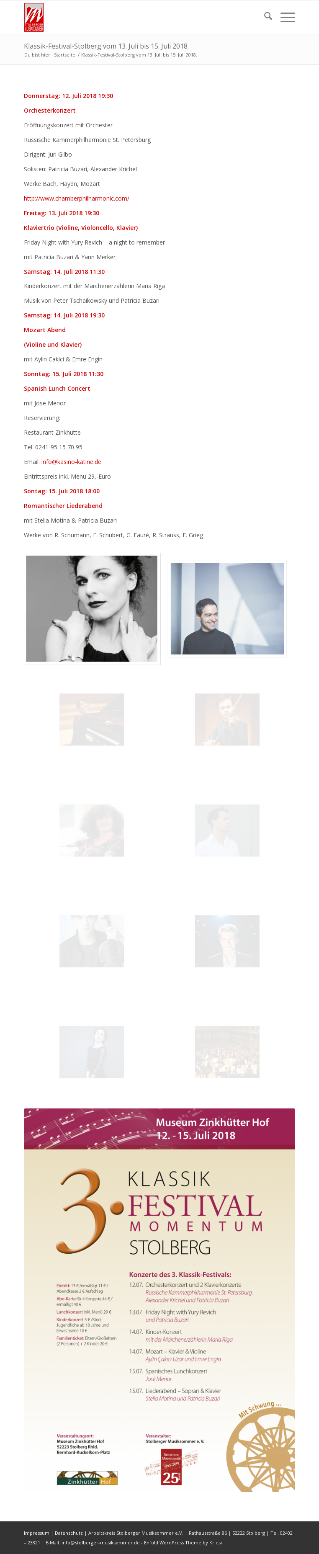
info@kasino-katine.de (71, 462)
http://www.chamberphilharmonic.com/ (76, 198)
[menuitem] (264, 17)
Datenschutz (69, 1533)
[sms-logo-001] (132, 17)
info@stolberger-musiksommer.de (101, 1542)
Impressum (36, 1533)
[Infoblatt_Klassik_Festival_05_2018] (159, 1300)
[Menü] (283, 17)
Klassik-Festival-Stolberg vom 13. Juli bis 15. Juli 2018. (106, 46)
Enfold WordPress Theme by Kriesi (183, 1542)
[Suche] (264, 17)
